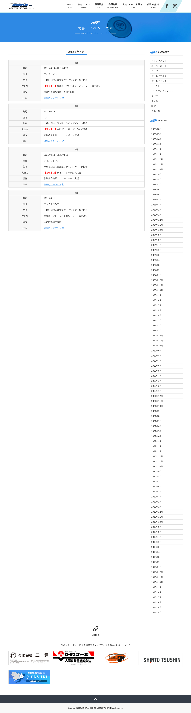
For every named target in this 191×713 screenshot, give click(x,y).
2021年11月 (157, 401)
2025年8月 (156, 179)
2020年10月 (157, 466)
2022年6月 (156, 366)
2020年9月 (156, 471)
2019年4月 (156, 552)
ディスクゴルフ (159, 76)
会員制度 (112, 5)
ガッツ (154, 71)
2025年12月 (157, 159)
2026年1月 (156, 154)
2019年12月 (157, 512)
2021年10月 (157, 406)
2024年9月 (156, 235)
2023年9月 (156, 295)
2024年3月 (156, 265)
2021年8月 (156, 416)
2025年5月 (156, 194)
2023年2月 (156, 325)
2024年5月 (156, 255)
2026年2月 (156, 149)
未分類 (154, 101)
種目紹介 (99, 5)
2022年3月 (156, 381)
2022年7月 (156, 361)
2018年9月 (156, 587)
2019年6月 (156, 542)
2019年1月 (156, 567)
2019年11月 (157, 517)
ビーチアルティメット (162, 91)
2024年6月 (156, 250)
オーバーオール (159, 66)
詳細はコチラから (52, 98)
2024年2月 (156, 270)
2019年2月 (156, 562)
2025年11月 (157, 164)
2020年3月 (156, 497)
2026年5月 (156, 134)
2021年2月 (156, 446)
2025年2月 (156, 210)
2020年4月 (156, 492)
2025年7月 (156, 184)
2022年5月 (156, 371)
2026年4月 (156, 139)
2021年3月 (156, 441)
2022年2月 (156, 386)
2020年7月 (156, 481)
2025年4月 (156, 200)
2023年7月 (156, 305)
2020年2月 (156, 502)
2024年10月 (157, 230)
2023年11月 (157, 285)
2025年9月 (156, 174)
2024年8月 (156, 240)
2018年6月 (156, 602)
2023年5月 (156, 310)
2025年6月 (156, 189)
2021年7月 (156, 421)
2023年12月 (157, 280)
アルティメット (159, 61)
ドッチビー (156, 86)
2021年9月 (156, 411)
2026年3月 (156, 144)
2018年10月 (157, 582)
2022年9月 (156, 351)
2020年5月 (156, 486)
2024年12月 (157, 220)
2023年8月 (156, 300)
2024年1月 (156, 275)
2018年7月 (156, 597)
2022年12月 (157, 335)
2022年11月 (157, 340)
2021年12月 (157, 396)
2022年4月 (156, 376)
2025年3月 (156, 205)
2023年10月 (157, 290)
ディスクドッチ (159, 81)
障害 (153, 106)
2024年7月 (156, 245)
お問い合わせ (152, 5)
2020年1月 (156, 507)
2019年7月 (156, 537)
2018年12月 (157, 572)
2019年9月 (156, 527)
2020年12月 (157, 456)
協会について (84, 5)
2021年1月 (156, 451)
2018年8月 (156, 592)
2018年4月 (156, 612)
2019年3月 (156, 557)
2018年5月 (156, 607)
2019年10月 (157, 522)
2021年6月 (156, 426)
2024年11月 (157, 225)
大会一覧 (155, 111)
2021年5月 (156, 431)
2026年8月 (156, 129)
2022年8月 (156, 356)
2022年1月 (156, 391)
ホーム (70, 5)
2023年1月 (156, 330)
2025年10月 (157, 169)
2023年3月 (156, 320)
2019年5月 (156, 547)
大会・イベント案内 (132, 5)
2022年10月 (157, 346)
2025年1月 (156, 215)
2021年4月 (156, 436)
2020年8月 (156, 476)
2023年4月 (156, 315)
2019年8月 (156, 532)
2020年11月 (157, 461)
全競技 (154, 96)
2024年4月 (156, 260)
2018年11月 (157, 577)
